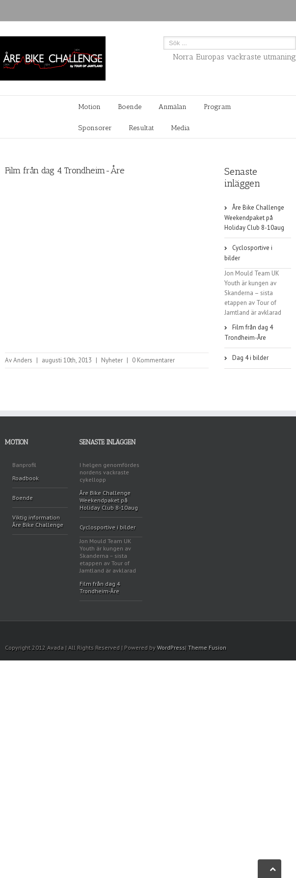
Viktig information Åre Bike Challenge (37, 521)
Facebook (289, 634)
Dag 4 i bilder (250, 358)
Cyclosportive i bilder (248, 253)
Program (217, 107)
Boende (129, 107)
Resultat (141, 128)
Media (180, 128)
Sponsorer (95, 128)
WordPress (171, 647)
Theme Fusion (207, 647)
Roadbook (25, 478)
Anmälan (173, 107)
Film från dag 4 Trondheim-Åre (248, 332)
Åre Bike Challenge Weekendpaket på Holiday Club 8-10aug (254, 217)
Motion (90, 107)
